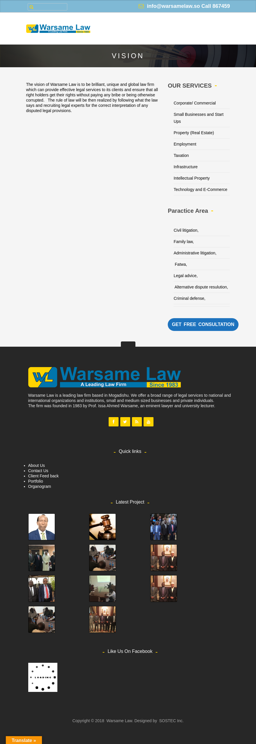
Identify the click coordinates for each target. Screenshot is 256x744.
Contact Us (38, 470)
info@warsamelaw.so (173, 6)
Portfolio (35, 481)
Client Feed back (43, 476)
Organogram (39, 486)
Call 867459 (215, 6)
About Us (36, 465)
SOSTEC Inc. (171, 720)
